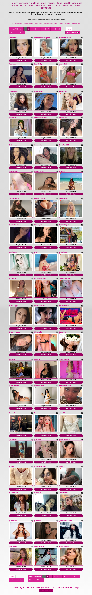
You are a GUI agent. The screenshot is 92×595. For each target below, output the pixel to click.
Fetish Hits (46, 592)
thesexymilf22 (64, 299)
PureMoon (37, 481)
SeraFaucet (63, 115)
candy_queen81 (64, 429)
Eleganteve (63, 90)
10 (59, 29)
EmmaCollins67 (39, 299)
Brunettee (62, 325)
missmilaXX (63, 63)
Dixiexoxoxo (13, 142)
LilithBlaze (37, 508)
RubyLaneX (13, 63)
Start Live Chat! (21, 60)
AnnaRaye (12, 272)
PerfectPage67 (64, 220)
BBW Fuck (38, 23)
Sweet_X (62, 456)
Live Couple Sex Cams (50, 23)
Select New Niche (72, 32)
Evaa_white (13, 534)
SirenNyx (12, 456)
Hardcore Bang (28, 23)
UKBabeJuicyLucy (40, 115)
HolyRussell (13, 429)
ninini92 (62, 404)
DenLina (37, 404)
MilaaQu (62, 168)
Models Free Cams (64, 23)
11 (11, 32)
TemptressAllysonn (66, 508)
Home (69, 29)
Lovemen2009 (64, 534)
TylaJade (12, 351)
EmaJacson (13, 508)
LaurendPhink (39, 377)
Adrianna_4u (63, 194)
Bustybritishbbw (39, 194)
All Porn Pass (76, 23)
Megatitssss (63, 247)
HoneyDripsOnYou (65, 38)
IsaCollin (37, 351)
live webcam (46, 577)
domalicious (13, 168)
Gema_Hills (38, 142)
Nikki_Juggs (13, 299)
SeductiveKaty (39, 168)
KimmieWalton (14, 377)
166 (19, 32)
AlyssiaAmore (14, 220)
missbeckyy (38, 429)
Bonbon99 (12, 115)
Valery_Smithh (64, 351)
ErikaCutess (38, 90)
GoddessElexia (14, 194)
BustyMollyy (38, 63)
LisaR (36, 247)
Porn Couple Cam (17, 23)
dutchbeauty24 (14, 247)
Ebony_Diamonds (40, 272)
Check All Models (16, 29)
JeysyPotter (63, 481)
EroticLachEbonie (65, 377)
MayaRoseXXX (64, 142)
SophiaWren (13, 38)
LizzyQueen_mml (40, 456)
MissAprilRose (39, 325)
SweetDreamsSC (65, 272)
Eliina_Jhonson (14, 325)
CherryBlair (13, 404)
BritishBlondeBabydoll (42, 38)
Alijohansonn (13, 481)
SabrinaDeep (13, 90)
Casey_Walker (39, 534)
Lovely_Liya (38, 220)
